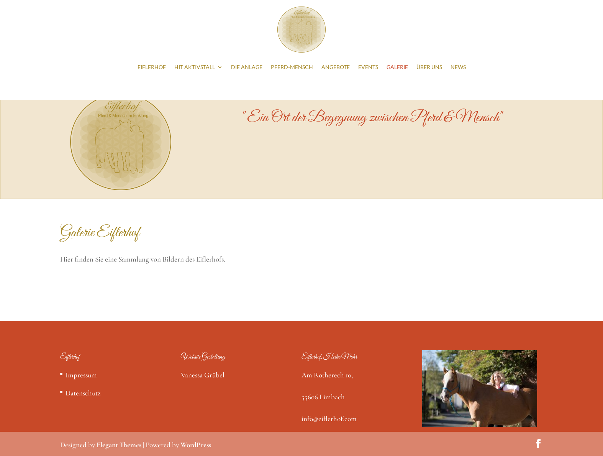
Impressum (81, 374)
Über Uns (429, 67)
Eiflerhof (152, 67)
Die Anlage (246, 67)
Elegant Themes (119, 444)
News (458, 67)
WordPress (195, 444)
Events (368, 67)
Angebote (335, 67)
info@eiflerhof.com (329, 418)
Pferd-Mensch (292, 67)
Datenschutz (83, 393)
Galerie (397, 67)
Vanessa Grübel (202, 374)
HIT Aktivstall (194, 67)
